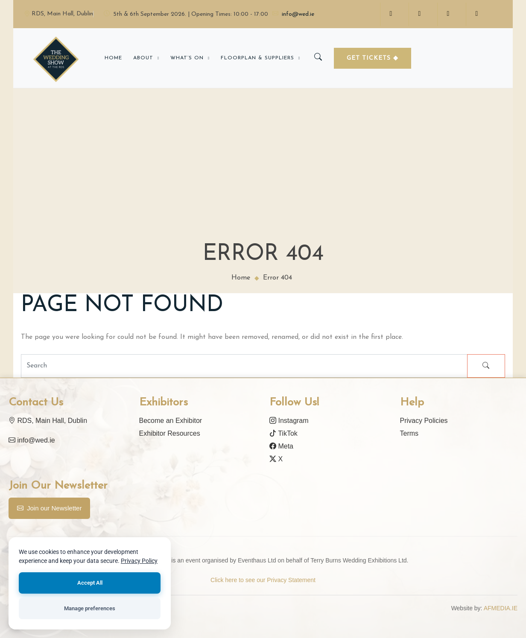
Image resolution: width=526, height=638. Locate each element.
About (143, 58)
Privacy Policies (424, 420)
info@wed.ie (293, 14)
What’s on (187, 58)
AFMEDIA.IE (500, 608)
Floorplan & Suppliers (257, 58)
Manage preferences (89, 608)
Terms (409, 433)
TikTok (283, 433)
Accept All (89, 583)
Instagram (289, 420)
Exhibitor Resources (169, 433)
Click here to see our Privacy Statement (263, 580)
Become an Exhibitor (170, 420)
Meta (281, 446)
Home (113, 58)
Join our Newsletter (49, 508)
